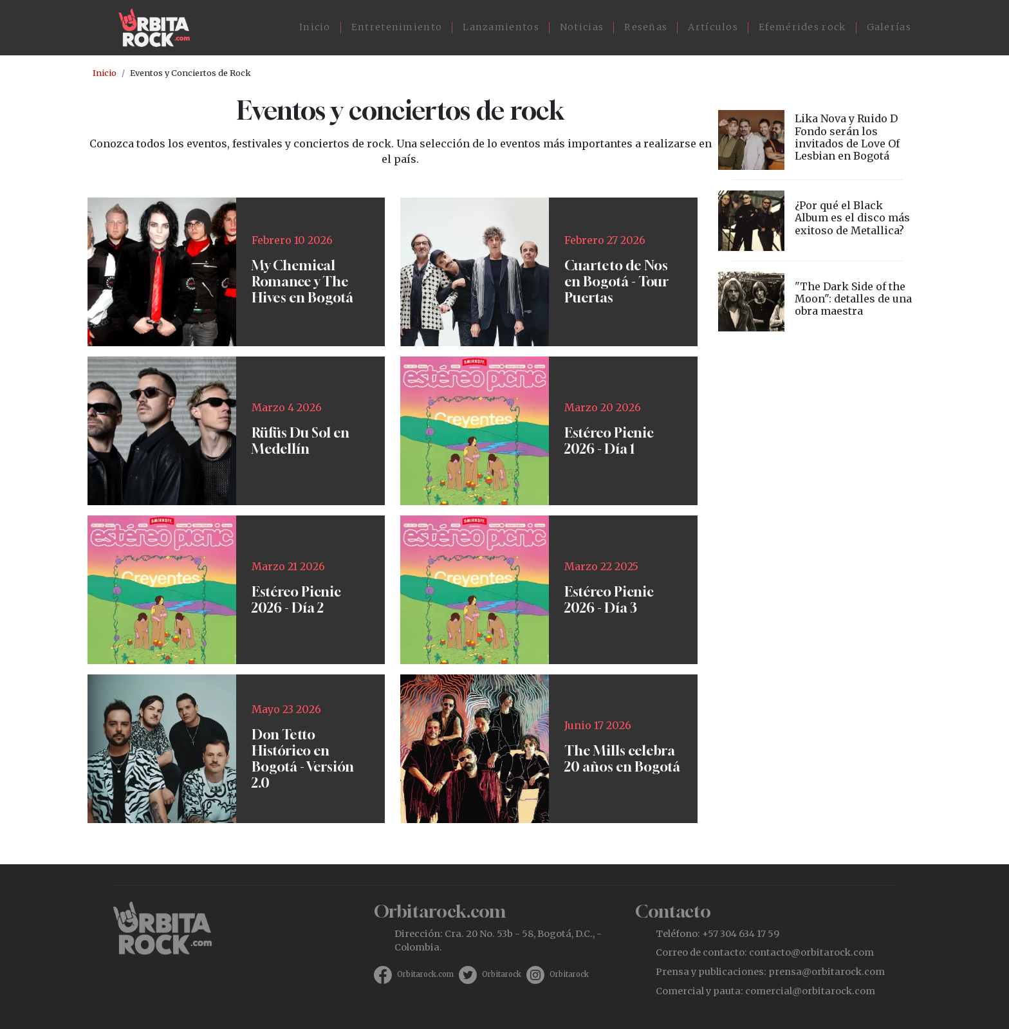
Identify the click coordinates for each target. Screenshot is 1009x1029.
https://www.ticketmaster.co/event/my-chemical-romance (236, 272)
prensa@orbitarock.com (826, 972)
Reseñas (645, 27)
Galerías (889, 27)
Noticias (582, 27)
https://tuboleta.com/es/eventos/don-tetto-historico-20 (236, 748)
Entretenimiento (397, 27)
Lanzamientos (501, 27)
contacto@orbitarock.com (811, 952)
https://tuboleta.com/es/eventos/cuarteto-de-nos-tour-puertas (549, 272)
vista (817, 140)
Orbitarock (501, 974)
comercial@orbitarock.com (810, 991)
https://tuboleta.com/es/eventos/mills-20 (549, 748)
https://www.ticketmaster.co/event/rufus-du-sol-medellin (236, 431)
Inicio (315, 27)
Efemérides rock (802, 27)
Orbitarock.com (425, 974)
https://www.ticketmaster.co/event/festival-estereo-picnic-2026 (549, 431)
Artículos (713, 27)
